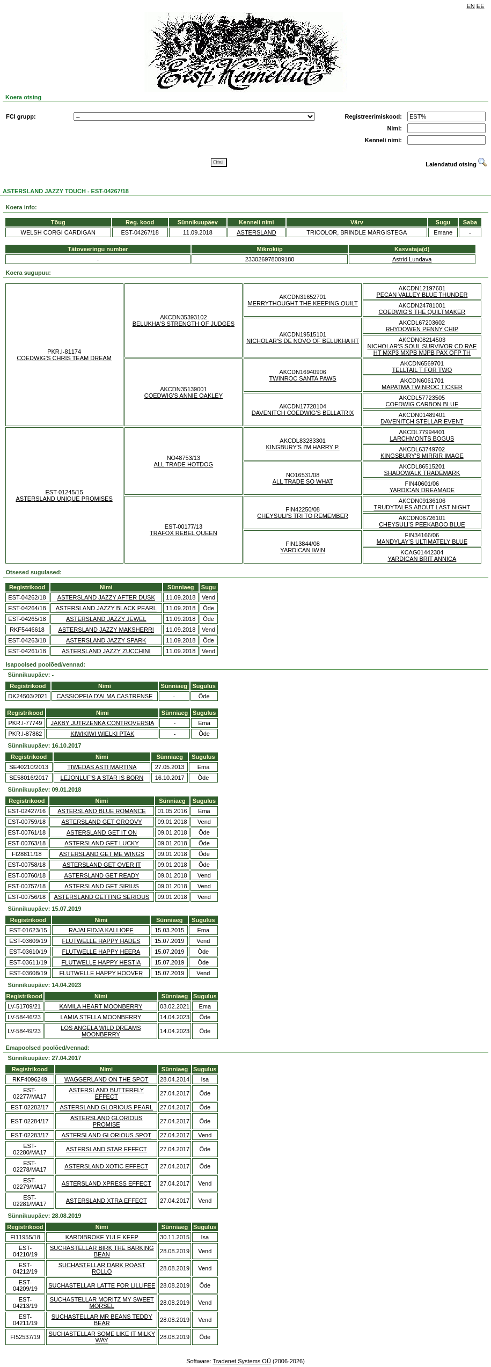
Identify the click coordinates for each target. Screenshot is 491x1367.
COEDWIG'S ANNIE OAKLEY (183, 395)
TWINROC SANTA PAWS (302, 378)
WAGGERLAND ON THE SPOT (106, 1079)
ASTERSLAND (256, 232)
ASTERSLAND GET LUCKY (101, 843)
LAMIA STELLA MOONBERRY (100, 1017)
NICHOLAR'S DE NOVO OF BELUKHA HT (302, 341)
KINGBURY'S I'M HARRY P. (302, 447)
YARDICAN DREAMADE (422, 490)
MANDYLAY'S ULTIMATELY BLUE (422, 541)
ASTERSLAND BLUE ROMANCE (101, 811)
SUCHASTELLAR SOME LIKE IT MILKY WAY (102, 1337)
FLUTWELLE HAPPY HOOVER (101, 973)
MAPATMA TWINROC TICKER (422, 387)
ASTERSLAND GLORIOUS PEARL (106, 1107)
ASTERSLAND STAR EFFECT (106, 1149)
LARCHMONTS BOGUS (422, 438)
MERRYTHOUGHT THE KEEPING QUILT (303, 303)
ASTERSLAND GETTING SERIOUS (102, 897)
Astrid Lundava (411, 259)
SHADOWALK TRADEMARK (422, 473)
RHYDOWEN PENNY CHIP (422, 329)
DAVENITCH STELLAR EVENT (421, 421)
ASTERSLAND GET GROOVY (101, 821)
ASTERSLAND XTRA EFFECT (106, 1200)
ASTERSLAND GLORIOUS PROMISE (106, 1121)
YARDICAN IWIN (302, 550)
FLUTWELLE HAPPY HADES (101, 941)
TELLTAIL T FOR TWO (422, 370)
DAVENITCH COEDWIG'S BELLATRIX (303, 413)
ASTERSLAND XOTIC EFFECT (106, 1166)
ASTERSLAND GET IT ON (102, 832)
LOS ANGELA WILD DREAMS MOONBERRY (101, 1031)
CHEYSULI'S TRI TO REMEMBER (302, 516)
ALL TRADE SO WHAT (303, 481)
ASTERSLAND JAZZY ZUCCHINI (106, 651)
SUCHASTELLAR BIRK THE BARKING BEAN (102, 1251)
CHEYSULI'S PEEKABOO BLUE (422, 524)
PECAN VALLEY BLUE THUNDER (421, 294)
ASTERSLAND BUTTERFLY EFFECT (106, 1093)
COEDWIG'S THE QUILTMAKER (421, 312)
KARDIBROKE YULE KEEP (101, 1237)
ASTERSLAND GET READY (102, 875)
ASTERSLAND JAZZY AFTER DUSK (106, 597)
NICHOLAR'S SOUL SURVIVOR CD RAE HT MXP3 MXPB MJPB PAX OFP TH (422, 349)
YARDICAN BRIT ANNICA (421, 558)
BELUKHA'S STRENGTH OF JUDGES (183, 323)
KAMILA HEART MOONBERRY (101, 1006)
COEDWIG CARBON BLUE (422, 404)
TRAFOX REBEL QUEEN (183, 533)
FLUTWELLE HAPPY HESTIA (101, 962)
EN (471, 6)
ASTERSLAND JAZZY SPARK (106, 640)
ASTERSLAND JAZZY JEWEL (106, 619)
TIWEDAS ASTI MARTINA (101, 767)
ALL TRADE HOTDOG (184, 464)
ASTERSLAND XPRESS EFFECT (106, 1183)
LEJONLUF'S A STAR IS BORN (102, 777)
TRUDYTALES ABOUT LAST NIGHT (422, 507)
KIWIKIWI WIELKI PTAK (102, 733)
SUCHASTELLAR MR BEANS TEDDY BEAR (102, 1319)
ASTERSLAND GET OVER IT (102, 864)
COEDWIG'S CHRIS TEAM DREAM (64, 358)
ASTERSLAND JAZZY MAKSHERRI (106, 629)
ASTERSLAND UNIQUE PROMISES (64, 498)
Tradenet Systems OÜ (241, 1361)
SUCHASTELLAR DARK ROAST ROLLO (101, 1268)
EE (481, 6)
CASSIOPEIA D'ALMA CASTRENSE (105, 696)
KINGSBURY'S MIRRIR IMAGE (422, 455)
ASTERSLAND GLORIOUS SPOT (106, 1135)
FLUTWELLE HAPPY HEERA (101, 951)
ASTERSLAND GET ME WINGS (101, 854)
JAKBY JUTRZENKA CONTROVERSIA (102, 723)
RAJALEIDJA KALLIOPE (101, 930)
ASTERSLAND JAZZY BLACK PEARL (106, 608)
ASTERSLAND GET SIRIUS (101, 886)
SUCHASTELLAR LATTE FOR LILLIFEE (101, 1285)
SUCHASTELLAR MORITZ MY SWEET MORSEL (102, 1302)
